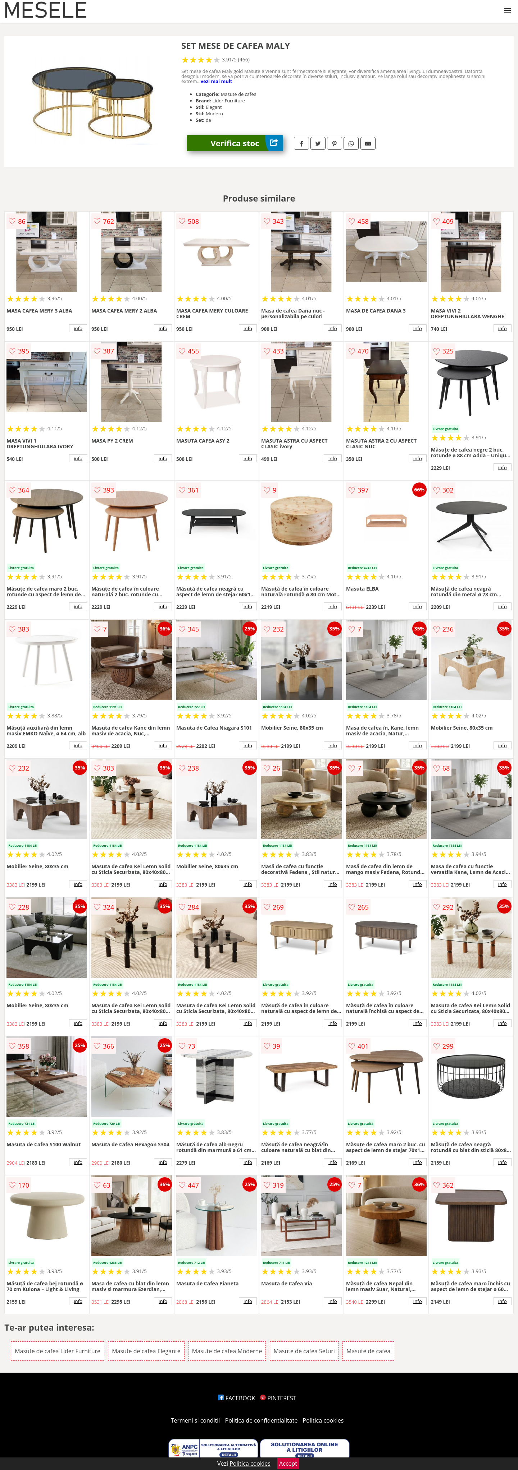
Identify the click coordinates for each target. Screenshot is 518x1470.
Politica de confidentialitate (261, 1420)
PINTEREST (278, 1398)
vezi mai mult (216, 81)
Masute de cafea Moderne (227, 1351)
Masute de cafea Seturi (304, 1351)
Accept (288, 1463)
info (78, 328)
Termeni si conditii (195, 1420)
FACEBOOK (236, 1398)
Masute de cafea (368, 1351)
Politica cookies (323, 1420)
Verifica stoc (247, 143)
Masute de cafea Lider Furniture (57, 1351)
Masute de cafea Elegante (146, 1351)
